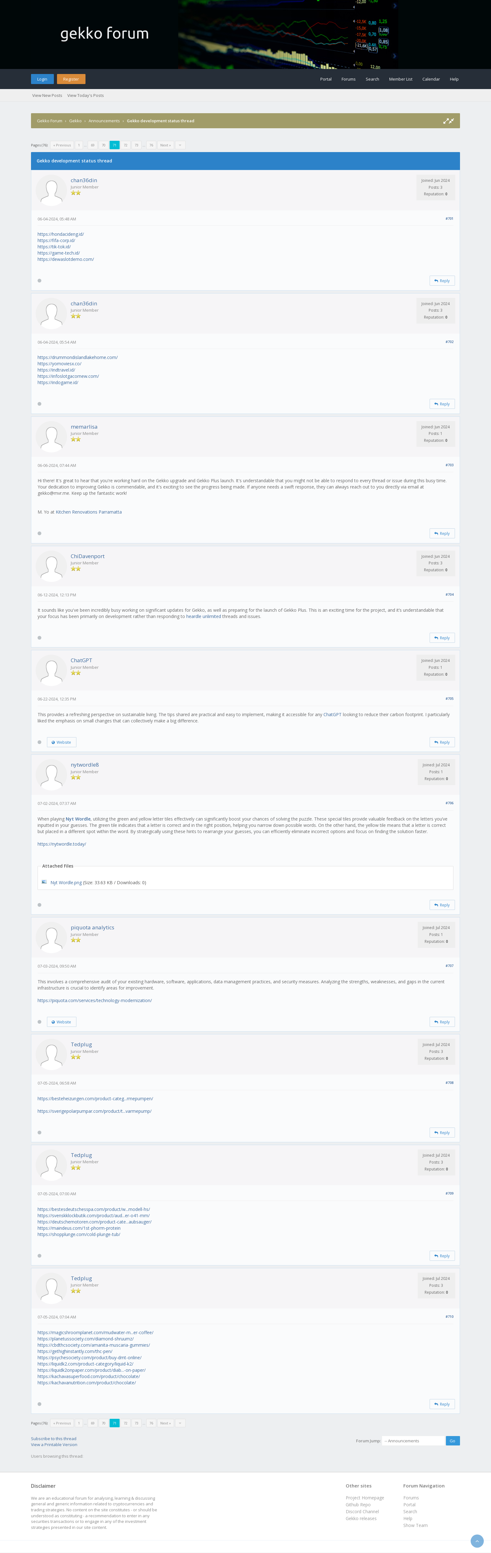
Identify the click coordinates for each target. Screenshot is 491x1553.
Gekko (75, 121)
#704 (449, 594)
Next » (165, 145)
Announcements (104, 121)
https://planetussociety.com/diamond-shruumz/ (86, 1339)
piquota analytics (92, 927)
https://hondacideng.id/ (61, 234)
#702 (449, 341)
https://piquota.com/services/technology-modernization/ (95, 1000)
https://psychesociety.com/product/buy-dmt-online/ (90, 1357)
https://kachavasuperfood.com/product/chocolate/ (89, 1376)
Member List (400, 79)
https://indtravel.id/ (56, 370)
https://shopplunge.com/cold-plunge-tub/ (79, 1234)
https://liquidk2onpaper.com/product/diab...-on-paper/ (92, 1370)
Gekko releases (361, 1518)
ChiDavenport (88, 556)
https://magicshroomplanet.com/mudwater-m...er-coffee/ (95, 1332)
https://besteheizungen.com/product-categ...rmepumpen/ (95, 1098)
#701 (449, 218)
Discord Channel (362, 1511)
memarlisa (84, 426)
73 (136, 145)
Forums (349, 79)
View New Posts (47, 95)
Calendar (431, 79)
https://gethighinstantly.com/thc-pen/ (75, 1351)
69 (93, 145)
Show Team (415, 1525)
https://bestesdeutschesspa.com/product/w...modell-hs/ (94, 1209)
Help (454, 79)
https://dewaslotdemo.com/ (66, 259)
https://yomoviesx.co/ (59, 364)
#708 (449, 1082)
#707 (449, 965)
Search (372, 79)
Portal (326, 79)
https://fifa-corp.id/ (56, 240)
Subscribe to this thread (53, 1438)
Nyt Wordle (78, 819)
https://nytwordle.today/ (62, 844)
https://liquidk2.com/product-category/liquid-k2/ (85, 1364)
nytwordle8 (85, 764)
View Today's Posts (85, 95)
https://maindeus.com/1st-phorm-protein (79, 1228)
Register (71, 79)
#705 (449, 698)
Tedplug (81, 1044)
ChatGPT (81, 660)
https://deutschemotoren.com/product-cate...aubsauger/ (95, 1222)
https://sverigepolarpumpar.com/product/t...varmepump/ (95, 1111)
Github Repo (358, 1505)
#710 (449, 1316)
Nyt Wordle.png (66, 882)
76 (151, 145)
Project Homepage (365, 1498)
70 (104, 145)
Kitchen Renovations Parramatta (89, 512)
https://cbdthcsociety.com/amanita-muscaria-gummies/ (94, 1345)
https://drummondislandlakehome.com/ (78, 357)
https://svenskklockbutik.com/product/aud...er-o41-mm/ (94, 1215)
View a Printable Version (54, 1444)
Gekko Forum (49, 121)
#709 (449, 1193)
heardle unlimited (203, 616)
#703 (449, 464)
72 (125, 145)
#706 (449, 802)
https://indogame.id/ (58, 382)
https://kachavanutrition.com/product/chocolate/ (87, 1383)
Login (42, 79)
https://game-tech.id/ (59, 253)
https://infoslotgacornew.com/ (68, 376)
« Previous (62, 145)
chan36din (84, 180)
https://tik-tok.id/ (54, 247)
